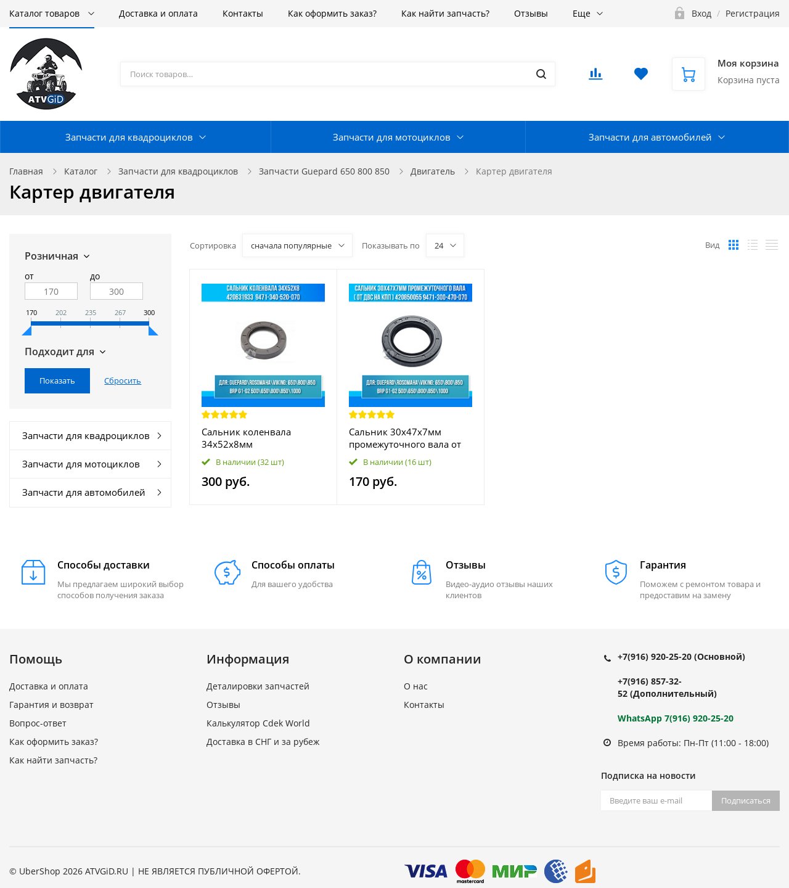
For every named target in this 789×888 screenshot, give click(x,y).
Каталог (80, 171)
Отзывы (531, 13)
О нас (416, 686)
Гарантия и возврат (51, 704)
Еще (582, 13)
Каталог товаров (45, 13)
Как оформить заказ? (332, 13)
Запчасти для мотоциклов (392, 137)
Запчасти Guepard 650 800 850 (324, 171)
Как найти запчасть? (445, 13)
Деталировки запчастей (257, 686)
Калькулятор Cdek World (258, 723)
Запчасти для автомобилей (650, 137)
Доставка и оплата (158, 13)
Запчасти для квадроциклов (129, 137)
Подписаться (746, 800)
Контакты (243, 13)
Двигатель (433, 171)
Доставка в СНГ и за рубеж (262, 741)
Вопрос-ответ (38, 723)
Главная (26, 171)
